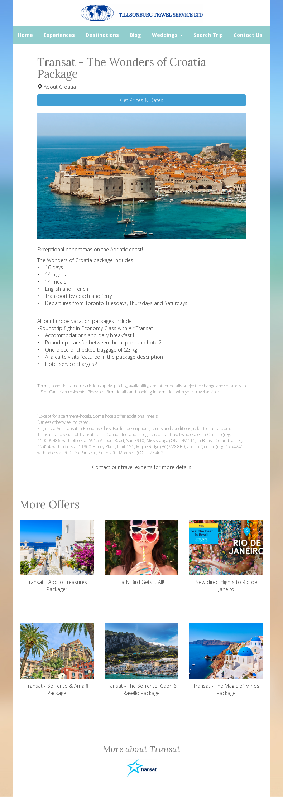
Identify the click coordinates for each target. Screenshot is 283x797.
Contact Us (248, 35)
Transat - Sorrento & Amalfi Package (57, 659)
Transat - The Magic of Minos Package (226, 659)
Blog (135, 35)
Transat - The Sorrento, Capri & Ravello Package (142, 659)
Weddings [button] (167, 35)
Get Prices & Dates (141, 100)
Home (25, 35)
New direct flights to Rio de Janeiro (226, 556)
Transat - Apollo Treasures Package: (57, 556)
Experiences (59, 35)
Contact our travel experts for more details (141, 467)
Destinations (102, 35)
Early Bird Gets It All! (142, 552)
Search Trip (208, 35)
